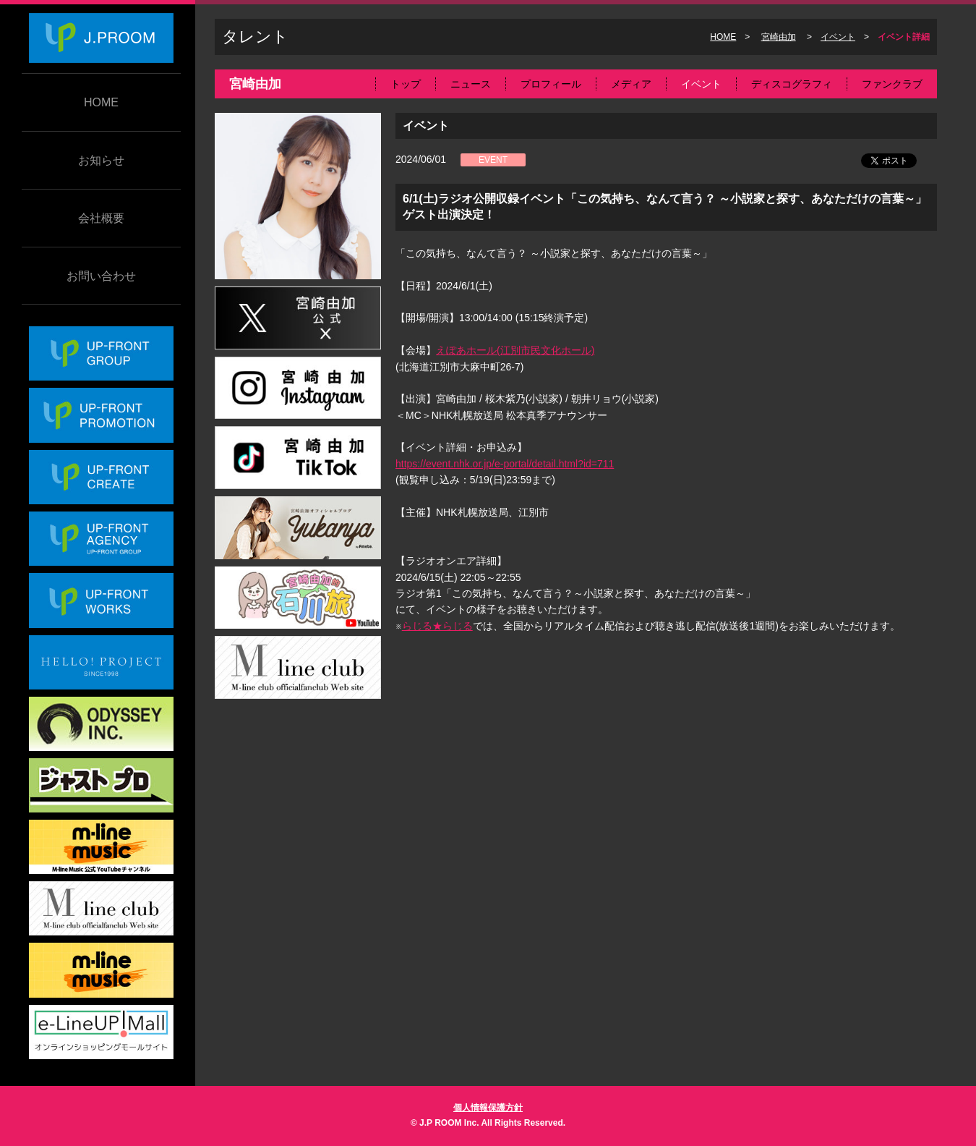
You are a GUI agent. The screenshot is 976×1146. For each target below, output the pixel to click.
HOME (101, 102)
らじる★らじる (437, 626)
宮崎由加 (778, 37)
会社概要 (101, 218)
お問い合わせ (101, 276)
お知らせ (101, 160)
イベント (838, 37)
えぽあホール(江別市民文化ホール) (515, 350)
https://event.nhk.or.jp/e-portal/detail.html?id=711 (504, 464)
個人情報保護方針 (488, 1108)
